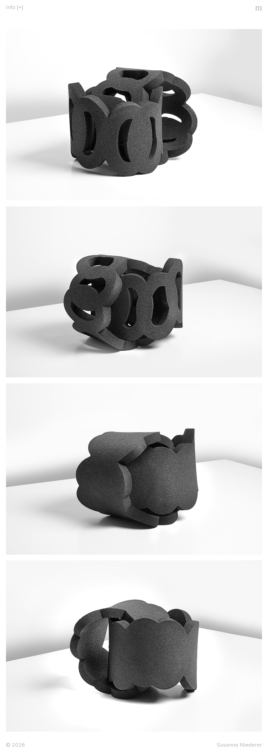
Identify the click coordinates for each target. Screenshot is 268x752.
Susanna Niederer (239, 744)
